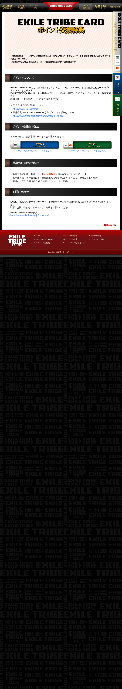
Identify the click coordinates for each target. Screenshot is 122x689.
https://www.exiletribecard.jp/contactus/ (29, 647)
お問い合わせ (96, 668)
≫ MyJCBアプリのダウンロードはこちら (35, 583)
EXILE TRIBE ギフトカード (74, 675)
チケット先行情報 (43, 675)
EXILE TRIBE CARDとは (45, 671)
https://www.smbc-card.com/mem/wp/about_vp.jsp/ (38, 548)
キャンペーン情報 (70, 668)
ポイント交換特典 (70, 671)
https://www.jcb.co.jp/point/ (26, 541)
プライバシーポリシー (99, 671)
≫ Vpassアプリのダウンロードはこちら (87, 583)
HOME (38, 668)
